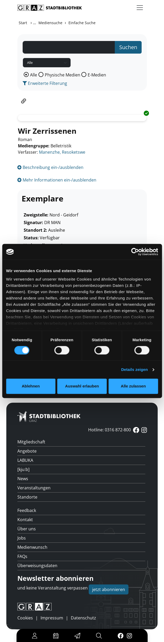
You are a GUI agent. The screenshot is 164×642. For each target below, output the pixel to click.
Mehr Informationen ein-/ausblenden (56, 180)
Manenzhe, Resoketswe (62, 152)
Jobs (21, 538)
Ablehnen (31, 386)
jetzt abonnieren (108, 589)
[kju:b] (23, 469)
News (22, 479)
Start (23, 22)
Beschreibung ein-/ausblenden (50, 167)
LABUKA (25, 460)
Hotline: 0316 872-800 (109, 430)
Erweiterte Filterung (45, 83)
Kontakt (25, 519)
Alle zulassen (133, 386)
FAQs (22, 556)
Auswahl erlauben (82, 386)
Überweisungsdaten (37, 565)
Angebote (27, 451)
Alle (33, 75)
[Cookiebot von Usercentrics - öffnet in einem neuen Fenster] (135, 252)
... (34, 22)
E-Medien (97, 75)
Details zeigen (134, 369)
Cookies (25, 618)
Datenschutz (83, 618)
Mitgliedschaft (31, 442)
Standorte (27, 497)
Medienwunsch (32, 547)
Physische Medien (62, 75)
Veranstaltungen (34, 488)
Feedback (26, 510)
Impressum (52, 618)
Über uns (26, 529)
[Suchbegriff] (69, 47)
